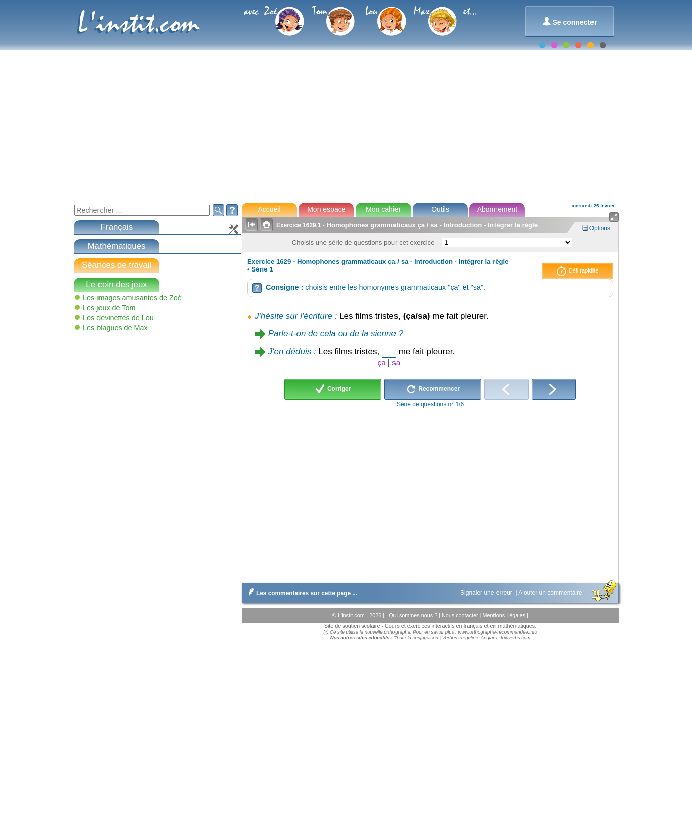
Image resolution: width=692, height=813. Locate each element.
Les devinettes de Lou (118, 318)
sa (396, 362)
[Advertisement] (345, 120)
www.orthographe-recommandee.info (497, 632)
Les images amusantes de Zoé (132, 298)
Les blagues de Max (115, 328)
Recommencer (433, 389)
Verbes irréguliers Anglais (469, 637)
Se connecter (569, 21)
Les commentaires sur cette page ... (300, 593)
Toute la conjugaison (416, 637)
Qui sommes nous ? (414, 615)
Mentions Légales (504, 615)
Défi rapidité (578, 271)
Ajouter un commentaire (551, 592)
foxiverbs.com (515, 637)
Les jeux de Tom (109, 308)
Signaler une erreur (487, 592)
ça (382, 362)
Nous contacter (461, 615)
